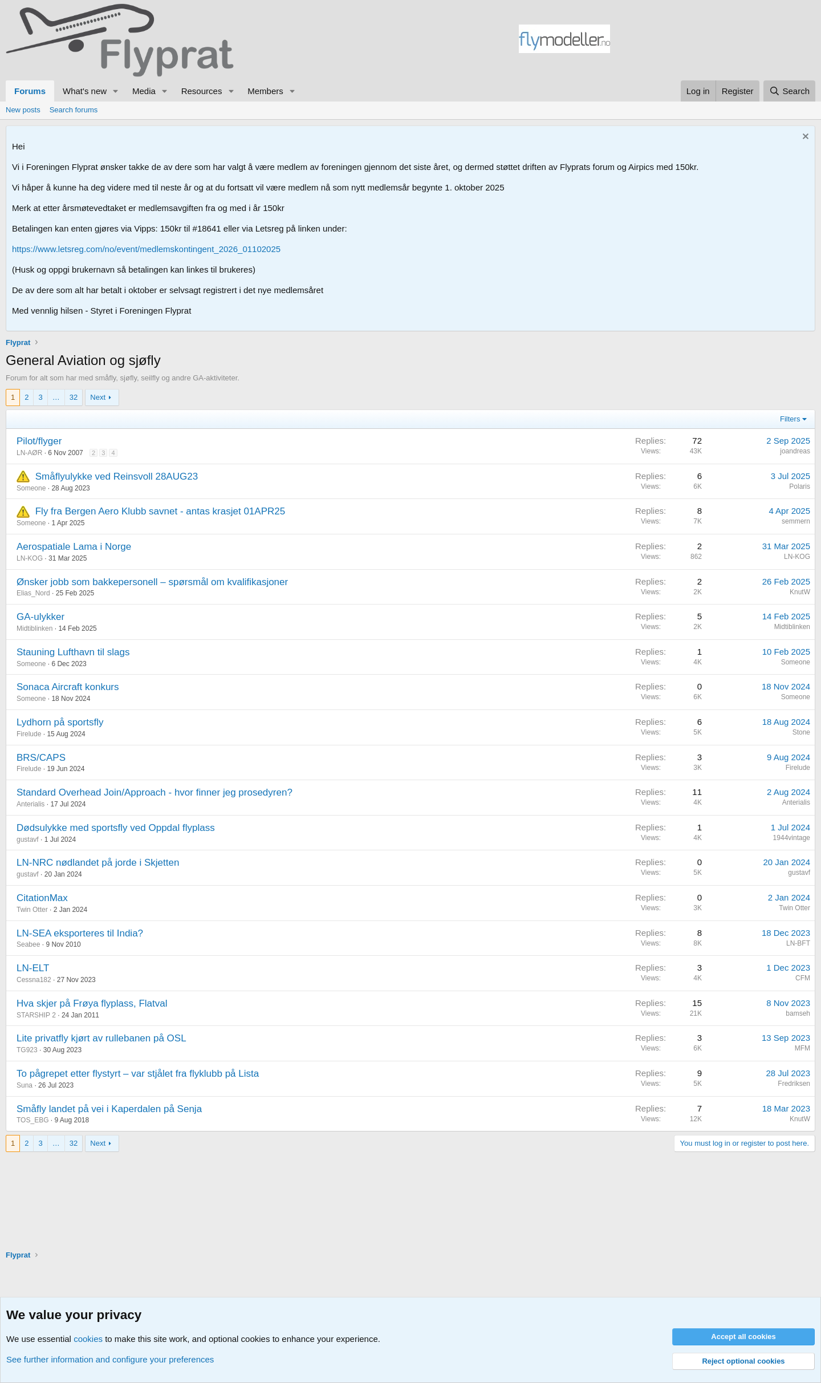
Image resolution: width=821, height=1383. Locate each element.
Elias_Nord (33, 593)
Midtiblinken (34, 628)
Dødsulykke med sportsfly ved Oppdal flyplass (116, 827)
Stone (801, 732)
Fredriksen (794, 1084)
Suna (24, 1085)
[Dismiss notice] (804, 138)
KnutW (800, 592)
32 (74, 397)
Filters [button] (790, 419)
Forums (30, 91)
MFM (802, 1048)
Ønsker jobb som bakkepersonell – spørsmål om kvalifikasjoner (152, 582)
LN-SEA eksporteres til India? (80, 933)
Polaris (799, 486)
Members (265, 91)
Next (97, 397)
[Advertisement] (712, 40)
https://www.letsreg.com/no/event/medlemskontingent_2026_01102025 (146, 249)
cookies (88, 1339)
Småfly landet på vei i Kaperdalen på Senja (109, 1109)
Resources (201, 91)
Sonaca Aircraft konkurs (68, 687)
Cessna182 (34, 980)
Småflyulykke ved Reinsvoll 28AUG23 (116, 476)
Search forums (74, 110)
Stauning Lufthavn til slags (73, 652)
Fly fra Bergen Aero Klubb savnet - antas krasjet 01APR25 (160, 511)
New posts (23, 110)
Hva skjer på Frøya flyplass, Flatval (92, 1003)
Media (144, 91)
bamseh (798, 1013)
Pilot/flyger (39, 441)
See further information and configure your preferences (110, 1359)
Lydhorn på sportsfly (60, 722)
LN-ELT (33, 968)
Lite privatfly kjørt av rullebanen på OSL (101, 1038)
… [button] (56, 397)
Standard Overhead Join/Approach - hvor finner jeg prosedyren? (154, 792)
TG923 (27, 1050)
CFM (802, 978)
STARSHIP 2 (36, 1015)
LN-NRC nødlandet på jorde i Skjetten (98, 862)
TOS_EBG (32, 1120)
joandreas (795, 451)
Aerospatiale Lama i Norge (74, 546)
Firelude (29, 734)
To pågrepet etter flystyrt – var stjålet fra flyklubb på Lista (138, 1073)
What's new (85, 91)
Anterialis (30, 804)
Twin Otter (32, 910)
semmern (796, 521)
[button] (116, 91)
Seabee (28, 944)
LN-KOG (30, 558)
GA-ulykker (40, 616)
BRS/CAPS (41, 757)
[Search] (789, 91)
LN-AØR (29, 453)
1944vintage (791, 838)
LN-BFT (798, 943)
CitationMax (42, 898)
